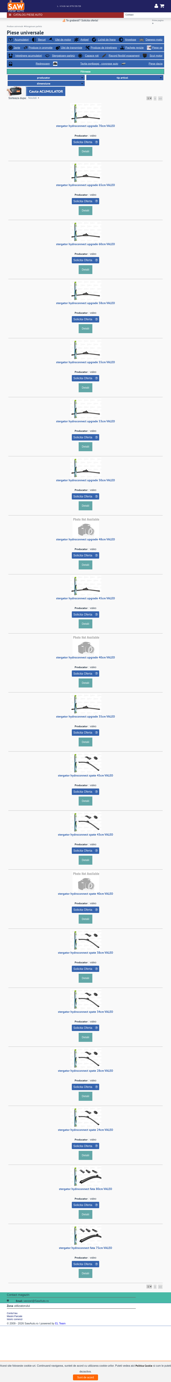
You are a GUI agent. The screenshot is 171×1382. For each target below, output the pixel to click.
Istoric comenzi (14, 1319)
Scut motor (156, 55)
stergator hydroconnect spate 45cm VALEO (85, 775)
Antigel (84, 39)
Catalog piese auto (28, 14)
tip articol (122, 77)
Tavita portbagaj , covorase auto (99, 63)
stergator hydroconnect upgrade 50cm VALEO (85, 480)
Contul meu (156, 6)
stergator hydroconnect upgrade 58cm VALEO (85, 303)
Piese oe (157, 47)
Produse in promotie (40, 47)
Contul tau (12, 1313)
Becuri (42, 39)
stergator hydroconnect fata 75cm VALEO (85, 1248)
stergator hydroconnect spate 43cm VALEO (85, 834)
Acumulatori (22, 39)
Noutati (32, 98)
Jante (17, 47)
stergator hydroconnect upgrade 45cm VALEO (85, 598)
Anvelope (130, 39)
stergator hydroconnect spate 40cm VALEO (85, 894)
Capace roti (92, 55)
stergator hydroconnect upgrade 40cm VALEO (85, 657)
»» (160, 98)
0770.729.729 (75, 6)
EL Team (60, 1323)
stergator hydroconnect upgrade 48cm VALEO (85, 539)
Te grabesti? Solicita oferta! (80, 20)
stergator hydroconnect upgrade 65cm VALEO (85, 185)
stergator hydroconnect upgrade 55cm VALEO (85, 362)
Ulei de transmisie (71, 47)
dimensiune (43, 83)
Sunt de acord (85, 1377)
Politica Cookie (143, 1365)
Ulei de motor (63, 39)
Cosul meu (162, 6)
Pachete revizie (134, 47)
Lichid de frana (107, 39)
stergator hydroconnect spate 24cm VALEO (85, 1130)
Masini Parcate (14, 1316)
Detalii (85, 151)
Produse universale (15, 26)
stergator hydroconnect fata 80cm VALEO (85, 1189)
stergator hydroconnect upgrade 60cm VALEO (85, 244)
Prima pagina (157, 20)
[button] (46, 77)
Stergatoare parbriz (34, 26)
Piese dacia (155, 63)
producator (43, 77)
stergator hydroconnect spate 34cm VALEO (85, 1012)
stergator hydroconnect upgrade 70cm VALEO (85, 126)
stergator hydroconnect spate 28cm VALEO (85, 1071)
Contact (129, 14)
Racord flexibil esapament (124, 55)
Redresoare (43, 63)
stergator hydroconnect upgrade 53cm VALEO (85, 421)
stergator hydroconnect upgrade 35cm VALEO (85, 716)
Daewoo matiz (154, 39)
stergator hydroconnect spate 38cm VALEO (85, 953)
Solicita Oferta (82, 142)
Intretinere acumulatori (28, 55)
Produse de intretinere (104, 47)
